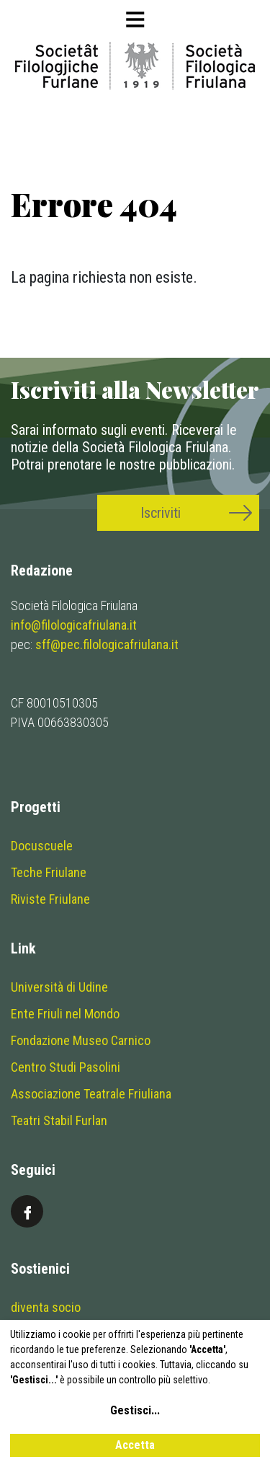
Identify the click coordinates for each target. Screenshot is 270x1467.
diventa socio (46, 1307)
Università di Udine (59, 987)
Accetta (135, 1445)
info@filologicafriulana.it (74, 625)
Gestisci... (135, 1410)
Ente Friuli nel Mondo (65, 1013)
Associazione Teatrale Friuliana (91, 1093)
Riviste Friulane (50, 899)
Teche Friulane (48, 872)
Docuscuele (42, 845)
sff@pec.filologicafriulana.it (107, 644)
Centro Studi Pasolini (65, 1067)
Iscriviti (160, 512)
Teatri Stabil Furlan (59, 1120)
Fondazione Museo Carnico (80, 1040)
